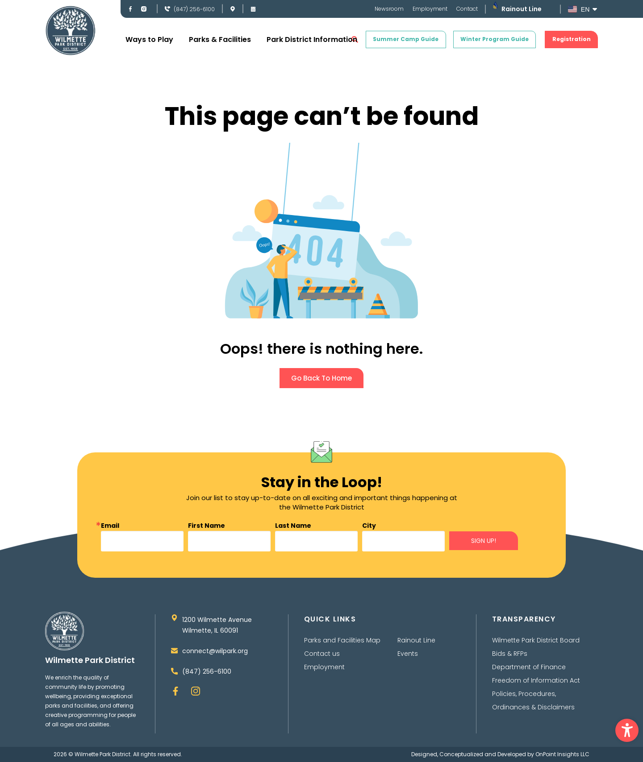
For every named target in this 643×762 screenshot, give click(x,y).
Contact (467, 8)
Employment (430, 8)
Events (407, 653)
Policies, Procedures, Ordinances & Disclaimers (533, 700)
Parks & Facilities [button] (220, 39)
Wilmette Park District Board (536, 640)
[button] (627, 730)
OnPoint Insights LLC (562, 754)
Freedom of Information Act (536, 680)
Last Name (293, 525)
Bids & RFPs (509, 653)
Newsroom (389, 8)
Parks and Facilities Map (342, 640)
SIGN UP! (483, 540)
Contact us (322, 653)
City (369, 525)
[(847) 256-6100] (167, 9)
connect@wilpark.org (215, 650)
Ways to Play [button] (149, 39)
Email (110, 525)
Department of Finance (529, 667)
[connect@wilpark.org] (174, 650)
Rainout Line (521, 8)
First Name (206, 525)
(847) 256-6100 (194, 9)
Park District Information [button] (312, 39)
